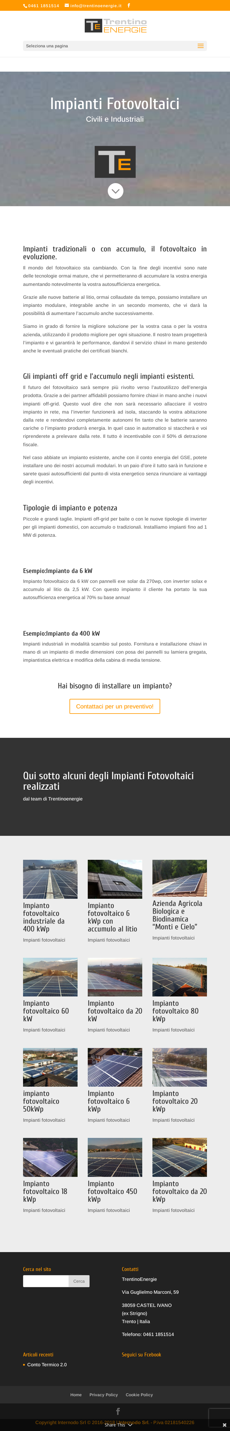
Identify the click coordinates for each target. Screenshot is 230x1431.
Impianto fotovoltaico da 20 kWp (179, 1191)
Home (76, 1394)
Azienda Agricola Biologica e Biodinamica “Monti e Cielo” (177, 915)
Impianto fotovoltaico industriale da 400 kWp (44, 917)
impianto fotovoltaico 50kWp (41, 1101)
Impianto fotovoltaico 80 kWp (175, 1011)
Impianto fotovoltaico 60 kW (46, 1011)
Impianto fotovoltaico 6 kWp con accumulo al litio (112, 917)
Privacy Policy (104, 1394)
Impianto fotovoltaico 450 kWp (112, 1191)
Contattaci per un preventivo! (115, 706)
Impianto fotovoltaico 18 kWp (45, 1191)
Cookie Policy (139, 1394)
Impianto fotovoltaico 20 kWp (175, 1101)
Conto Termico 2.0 (47, 1364)
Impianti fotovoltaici (44, 940)
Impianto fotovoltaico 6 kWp (109, 1101)
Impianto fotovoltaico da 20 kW (115, 1011)
